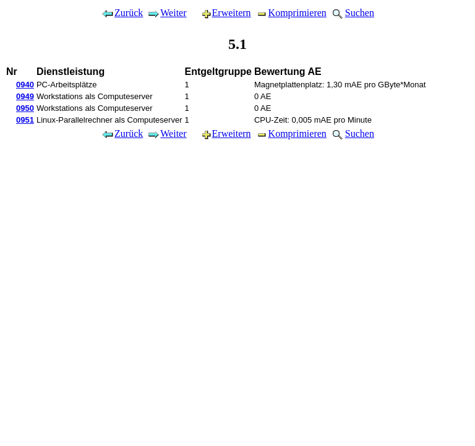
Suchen (352, 12)
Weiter (166, 12)
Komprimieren (291, 12)
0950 (25, 108)
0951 (25, 120)
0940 (25, 84)
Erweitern (220, 12)
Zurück (122, 12)
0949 (25, 96)
